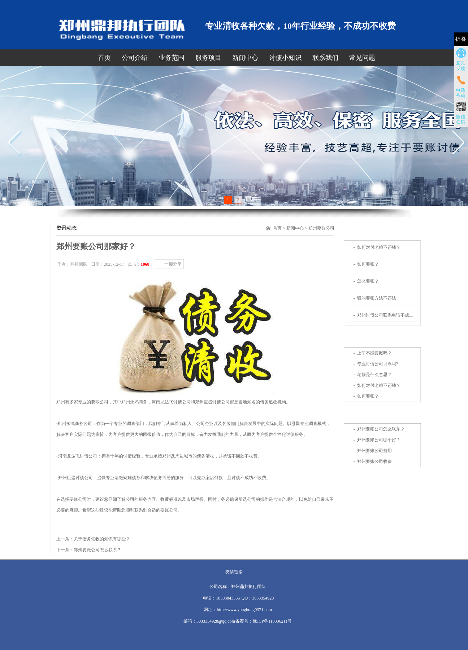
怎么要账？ (368, 281)
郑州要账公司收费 (374, 461)
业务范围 (172, 57)
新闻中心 (245, 57)
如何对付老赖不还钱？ (378, 247)
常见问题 (362, 57)
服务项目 (208, 57)
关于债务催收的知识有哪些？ (102, 538)
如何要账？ (368, 264)
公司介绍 (135, 57)
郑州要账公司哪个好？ (378, 439)
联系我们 (325, 57)
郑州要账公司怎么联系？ (381, 429)
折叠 (461, 39)
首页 (104, 57)
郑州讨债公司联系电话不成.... (385, 315)
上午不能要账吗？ (374, 352)
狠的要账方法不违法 (376, 298)
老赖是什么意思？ (374, 374)
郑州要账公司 (321, 228)
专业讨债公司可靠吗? (377, 363)
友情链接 (234, 571)
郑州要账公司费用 (374, 450)
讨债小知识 (285, 57)
